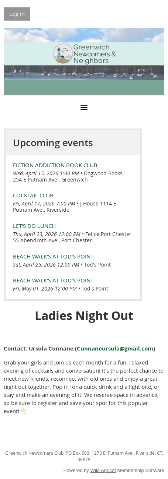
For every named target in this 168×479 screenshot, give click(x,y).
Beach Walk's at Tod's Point (53, 256)
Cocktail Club (33, 195)
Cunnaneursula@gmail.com (115, 348)
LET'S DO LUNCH (34, 225)
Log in (17, 13)
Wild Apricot (103, 470)
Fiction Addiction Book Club (55, 165)
